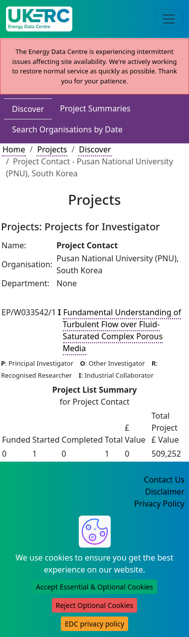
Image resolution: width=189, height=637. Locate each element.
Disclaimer (165, 491)
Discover (28, 108)
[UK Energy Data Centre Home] (39, 19)
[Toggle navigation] (169, 19)
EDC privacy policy (94, 624)
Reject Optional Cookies (94, 605)
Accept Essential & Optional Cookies (94, 587)
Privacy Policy (159, 503)
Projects (52, 149)
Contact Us (164, 479)
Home (13, 149)
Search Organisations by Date (67, 129)
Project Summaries (95, 108)
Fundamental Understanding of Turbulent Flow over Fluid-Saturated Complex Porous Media (122, 330)
